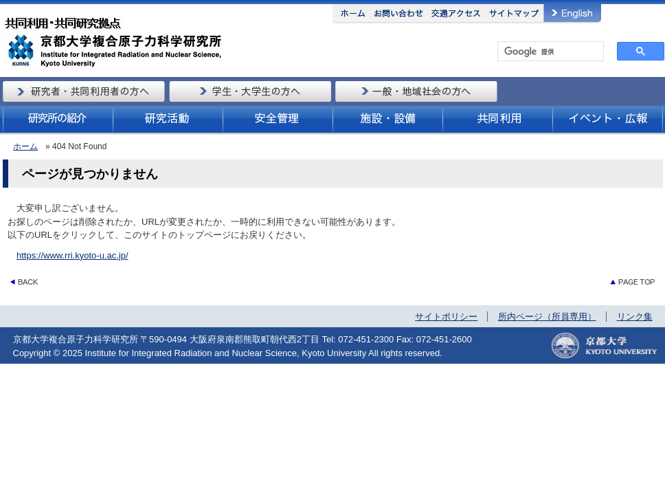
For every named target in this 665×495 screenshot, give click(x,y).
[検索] (549, 51)
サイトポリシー (446, 316)
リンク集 (635, 316)
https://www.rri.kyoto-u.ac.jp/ (72, 255)
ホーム (25, 146)
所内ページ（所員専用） (547, 316)
